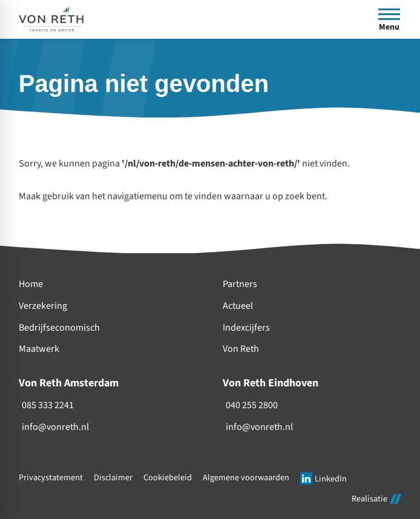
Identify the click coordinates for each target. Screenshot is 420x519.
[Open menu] (389, 19)
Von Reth (241, 349)
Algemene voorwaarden (246, 477)
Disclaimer (113, 477)
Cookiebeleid (167, 477)
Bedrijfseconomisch (59, 328)
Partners (240, 284)
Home (31, 284)
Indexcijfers (246, 328)
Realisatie (376, 499)
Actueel (238, 306)
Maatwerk (39, 349)
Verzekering (43, 306)
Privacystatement (51, 477)
